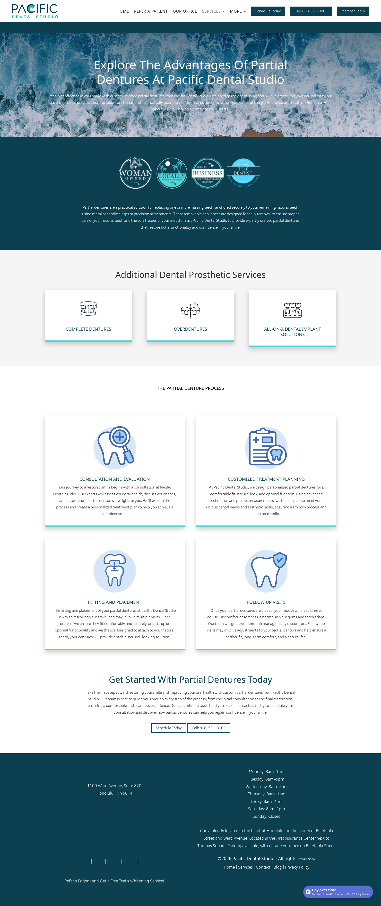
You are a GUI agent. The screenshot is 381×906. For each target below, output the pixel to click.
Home (123, 11)
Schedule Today (268, 11)
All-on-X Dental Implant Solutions (292, 331)
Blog (278, 867)
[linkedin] (138, 861)
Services (213, 11)
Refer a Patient (151, 11)
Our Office (185, 11)
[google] (90, 861)
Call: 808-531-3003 (311, 11)
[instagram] (122, 861)
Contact (263, 867)
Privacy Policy (296, 867)
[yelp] (106, 861)
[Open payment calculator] (338, 892)
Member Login (353, 11)
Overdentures (190, 329)
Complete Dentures (88, 329)
